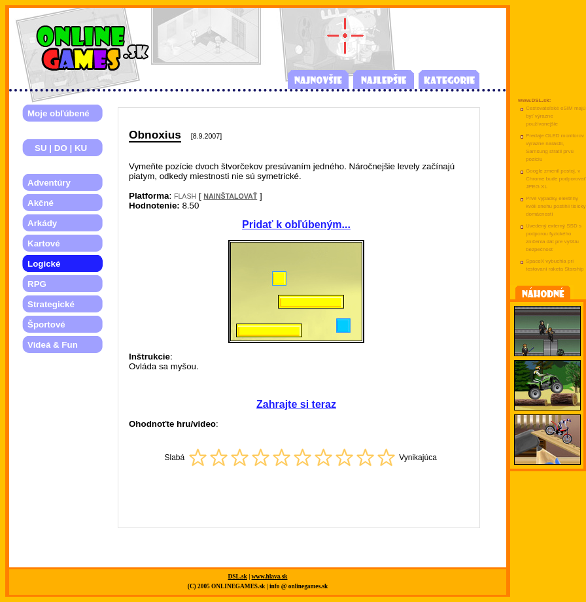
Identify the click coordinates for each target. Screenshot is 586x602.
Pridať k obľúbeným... (296, 224)
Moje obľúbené (58, 113)
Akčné (40, 203)
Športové (46, 324)
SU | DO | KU (57, 148)
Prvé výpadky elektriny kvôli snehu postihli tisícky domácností (556, 206)
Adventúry (49, 183)
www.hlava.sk (270, 576)
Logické (43, 264)
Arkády (42, 223)
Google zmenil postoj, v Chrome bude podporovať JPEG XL (556, 179)
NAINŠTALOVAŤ (230, 196)
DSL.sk (237, 576)
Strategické (51, 304)
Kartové (43, 243)
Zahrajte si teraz (296, 404)
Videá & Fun (52, 345)
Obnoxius (155, 134)
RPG (36, 284)
